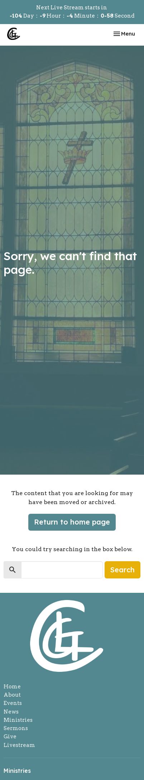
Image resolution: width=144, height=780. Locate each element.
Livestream (19, 745)
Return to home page (72, 521)
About (12, 695)
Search (122, 569)
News (11, 712)
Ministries (18, 720)
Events (13, 703)
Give (10, 736)
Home (12, 686)
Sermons (16, 728)
